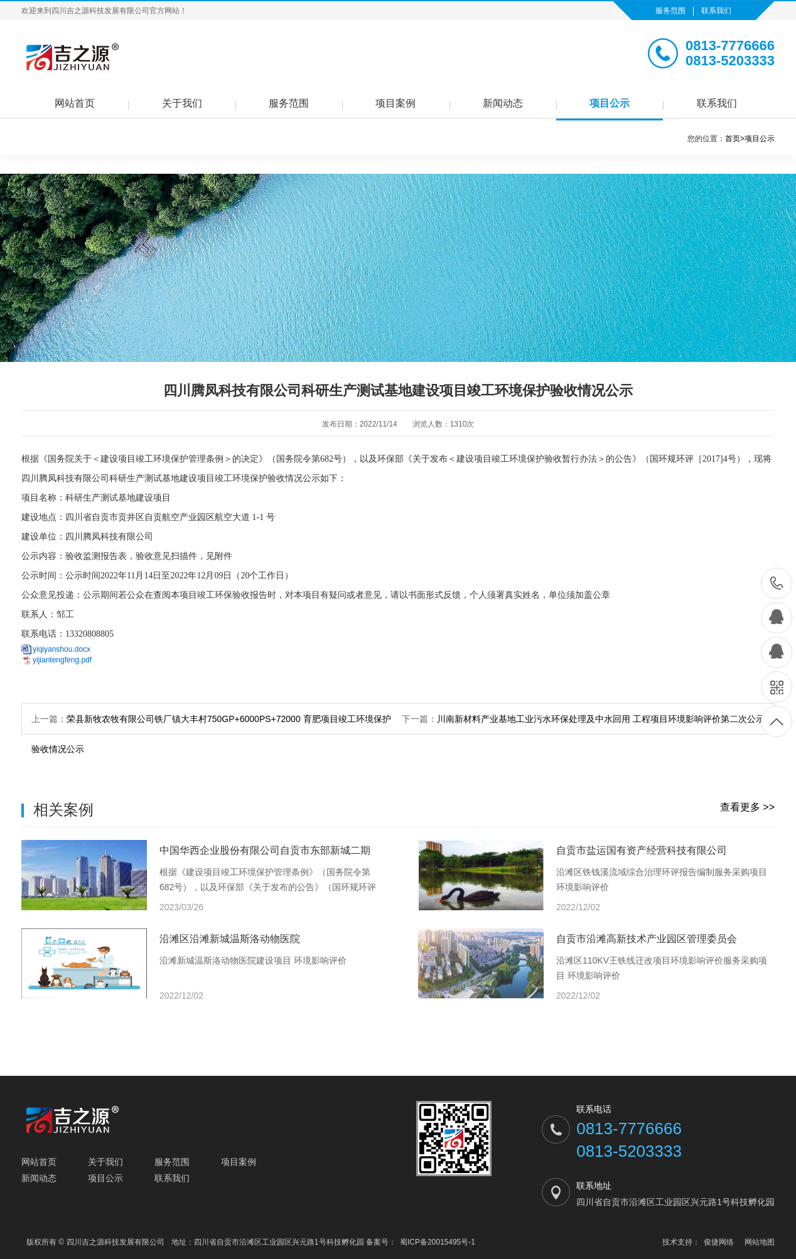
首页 (735, 138)
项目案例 (395, 103)
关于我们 (182, 103)
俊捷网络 (719, 1242)
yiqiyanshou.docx (61, 649)
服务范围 (670, 10)
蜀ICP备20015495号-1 (437, 1242)
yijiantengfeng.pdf (62, 660)
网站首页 (75, 103)
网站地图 (760, 1242)
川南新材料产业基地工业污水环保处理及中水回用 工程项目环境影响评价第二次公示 (601, 719)
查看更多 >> (747, 807)
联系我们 (716, 10)
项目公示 (609, 103)
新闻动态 (503, 103)
